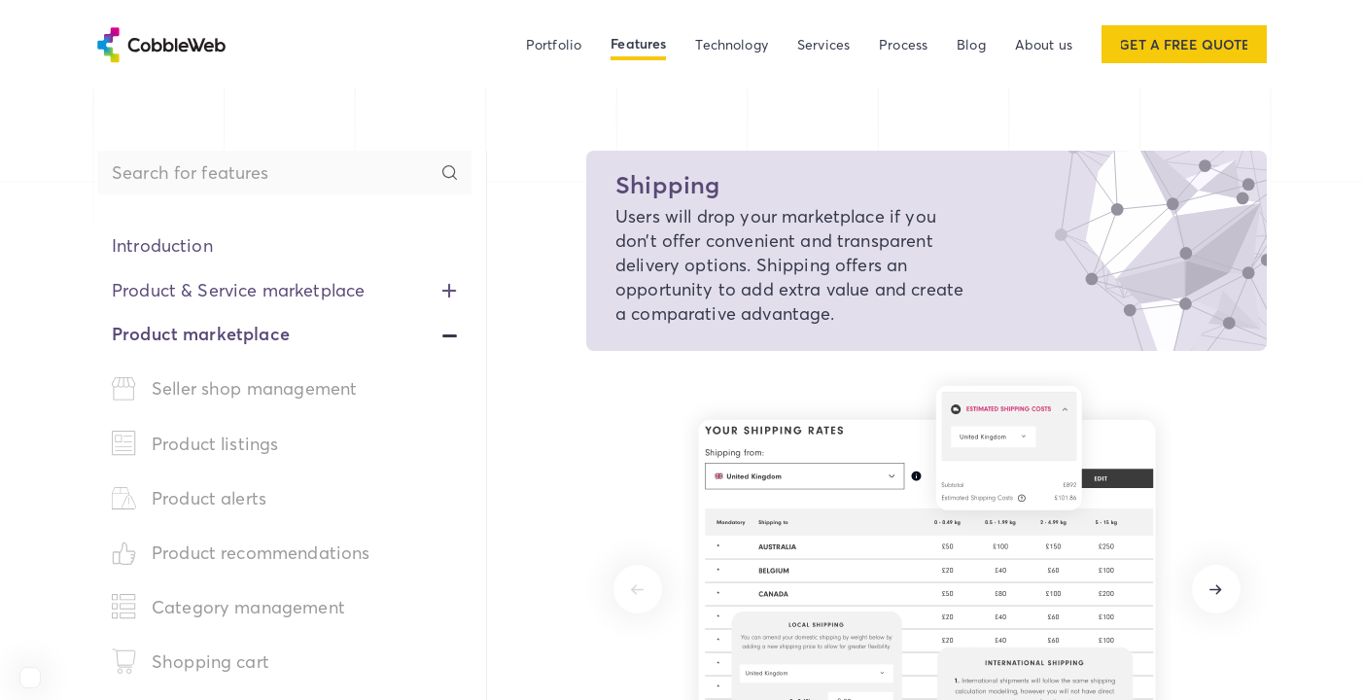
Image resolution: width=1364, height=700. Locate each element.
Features (638, 43)
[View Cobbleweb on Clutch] (30, 677)
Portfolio (553, 44)
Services (823, 44)
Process (903, 44)
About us (1043, 44)
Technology (731, 44)
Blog (971, 44)
